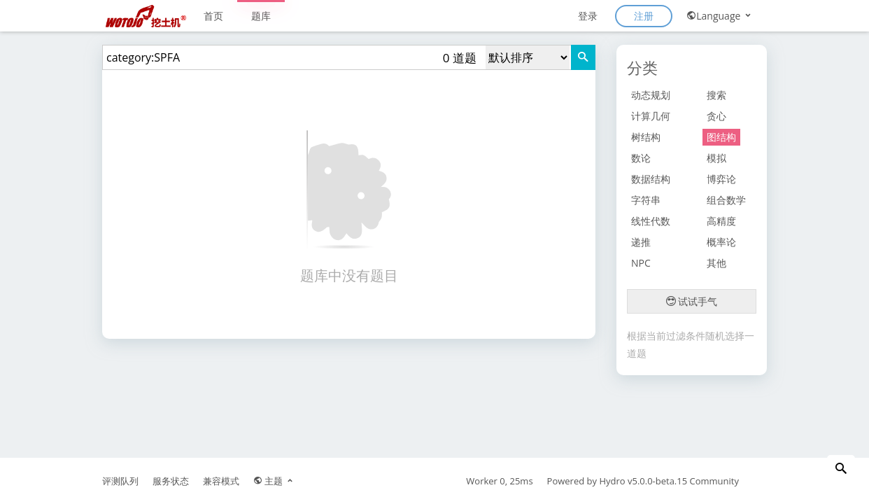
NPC (641, 263)
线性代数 (650, 220)
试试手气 (692, 301)
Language (719, 15)
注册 (643, 15)
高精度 (721, 220)
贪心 (716, 115)
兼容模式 (221, 481)
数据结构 (650, 179)
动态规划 (650, 95)
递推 (641, 241)
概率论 (721, 241)
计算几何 (650, 115)
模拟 (716, 157)
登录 (588, 15)
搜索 (716, 95)
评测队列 (120, 481)
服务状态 (171, 481)
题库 (261, 15)
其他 (716, 263)
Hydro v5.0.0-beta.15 (643, 481)
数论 (641, 157)
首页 (213, 15)
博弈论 (721, 179)
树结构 (645, 137)
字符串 (645, 199)
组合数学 (726, 199)
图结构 (721, 137)
